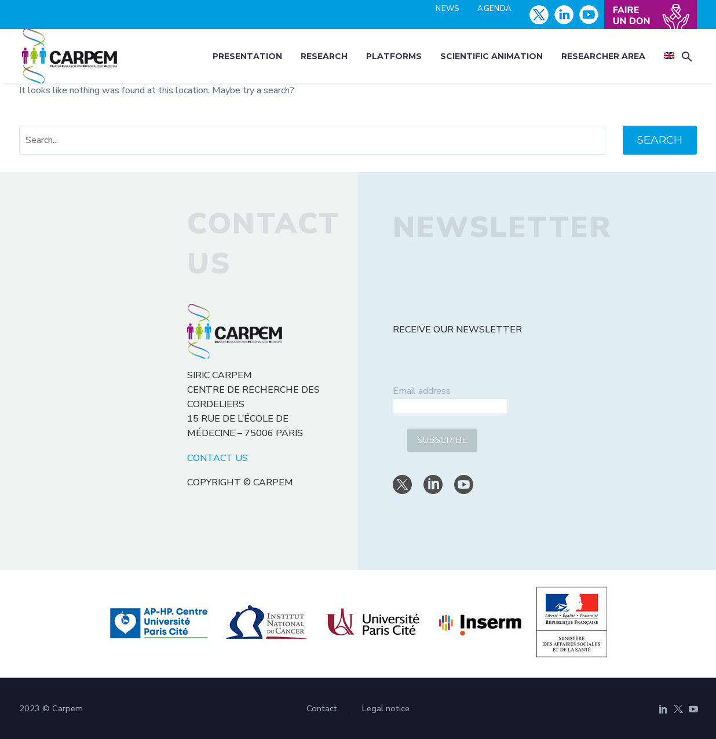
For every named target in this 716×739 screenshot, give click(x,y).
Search (659, 140)
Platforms (394, 56)
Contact (321, 708)
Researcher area (603, 56)
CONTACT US (217, 458)
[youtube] (463, 484)
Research (324, 56)
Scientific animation (491, 56)
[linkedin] (433, 484)
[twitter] (402, 484)
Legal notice (385, 708)
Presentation (247, 56)
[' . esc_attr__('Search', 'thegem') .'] (312, 140)
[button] (687, 56)
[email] (450, 406)
